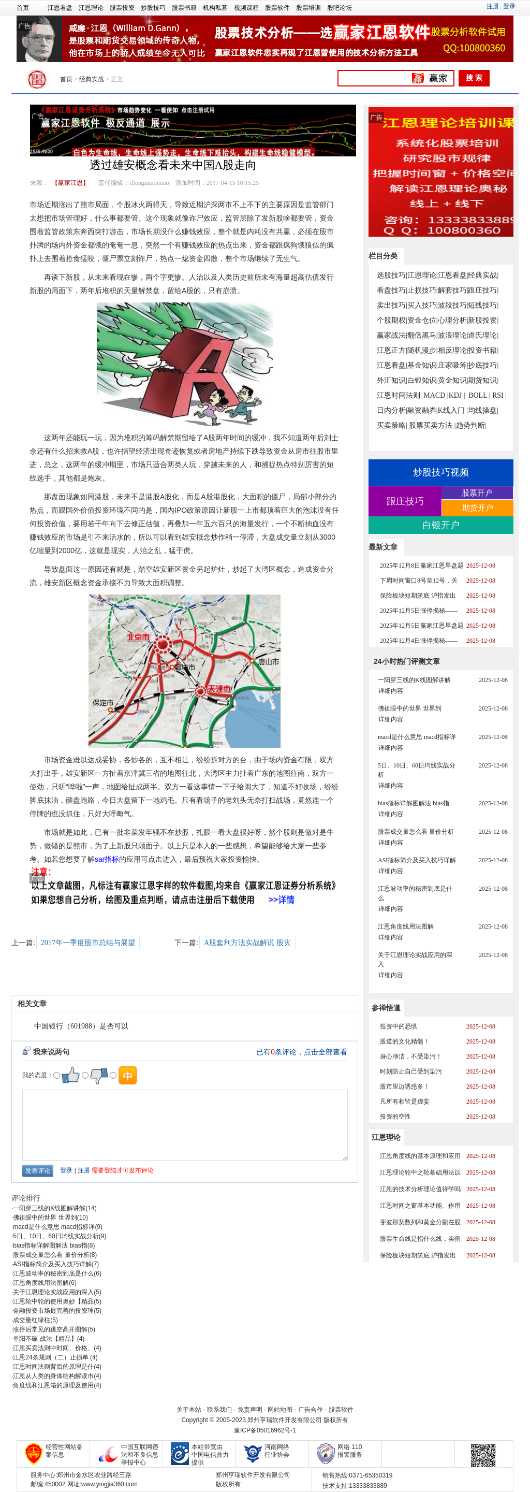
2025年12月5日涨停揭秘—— (419, 610)
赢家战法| (392, 335)
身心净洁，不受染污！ (411, 1056)
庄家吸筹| (453, 365)
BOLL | (479, 395)
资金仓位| (422, 320)
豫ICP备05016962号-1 (265, 1430)
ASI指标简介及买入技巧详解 (52, 1264)
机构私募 (215, 7)
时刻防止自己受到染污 (411, 1071)
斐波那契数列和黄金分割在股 (420, 1222)
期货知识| (483, 380)
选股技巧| (392, 275)
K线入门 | (453, 410)
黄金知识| (453, 380)
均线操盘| (483, 410)
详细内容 (390, 690)
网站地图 (280, 1409)
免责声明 (250, 1409)
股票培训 (308, 7)
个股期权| (392, 320)
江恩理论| (422, 275)
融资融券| (422, 410)
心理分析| (453, 320)
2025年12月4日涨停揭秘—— (419, 640)
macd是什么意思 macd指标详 (54, 1226)
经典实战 (91, 79)
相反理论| (453, 350)
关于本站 (188, 1409)
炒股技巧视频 (441, 472)
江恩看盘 (60, 7)
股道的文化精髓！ (405, 1041)
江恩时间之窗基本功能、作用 (420, 1205)
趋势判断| (471, 425)
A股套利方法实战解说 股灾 (247, 943)
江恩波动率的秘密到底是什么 (53, 1273)
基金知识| (422, 365)
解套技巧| (453, 290)
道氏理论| (483, 335)
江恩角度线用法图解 (41, 1282)
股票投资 (122, 7)
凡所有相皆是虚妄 (405, 1101)
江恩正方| (392, 350)
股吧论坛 (339, 7)
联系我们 (219, 1409)
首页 (23, 7)
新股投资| (483, 320)
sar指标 (107, 859)
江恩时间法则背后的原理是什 (53, 1366)
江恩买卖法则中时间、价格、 (53, 1348)
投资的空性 (395, 1116)
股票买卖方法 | (432, 425)
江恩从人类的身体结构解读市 (53, 1376)
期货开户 (477, 507)
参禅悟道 (386, 1008)
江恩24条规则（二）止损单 (51, 1357)
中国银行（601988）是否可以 (81, 1026)
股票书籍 (184, 7)
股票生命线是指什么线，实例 (420, 1238)
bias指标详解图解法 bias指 (50, 1245)
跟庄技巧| (483, 290)
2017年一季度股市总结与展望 (88, 943)
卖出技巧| (392, 305)
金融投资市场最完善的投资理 (53, 1310)
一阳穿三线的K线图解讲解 (49, 1208)
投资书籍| (483, 350)
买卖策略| (392, 425)
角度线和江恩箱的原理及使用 (53, 1385)
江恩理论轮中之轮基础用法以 (420, 1172)
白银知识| (422, 380)
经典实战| (483, 275)
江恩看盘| (453, 275)
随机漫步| (422, 350)
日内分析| (392, 410)
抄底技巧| (483, 365)
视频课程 (246, 7)
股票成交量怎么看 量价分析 (51, 1254)
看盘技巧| (392, 290)
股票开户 (477, 492)
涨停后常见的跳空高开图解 (50, 1329)
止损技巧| (422, 290)
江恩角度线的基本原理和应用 (420, 1156)
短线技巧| (483, 305)
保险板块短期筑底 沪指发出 (418, 595)
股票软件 (277, 7)
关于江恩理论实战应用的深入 (53, 1292)
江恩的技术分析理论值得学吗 (420, 1189)
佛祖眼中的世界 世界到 (45, 1217)
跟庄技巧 (405, 501)
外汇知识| (392, 380)
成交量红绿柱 (31, 1320)
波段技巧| (453, 305)
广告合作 (310, 1409)
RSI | (499, 395)
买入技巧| (422, 305)
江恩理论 (91, 7)
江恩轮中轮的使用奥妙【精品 (53, 1301)
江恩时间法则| (399, 395)
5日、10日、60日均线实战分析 (55, 1236)
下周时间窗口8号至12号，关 (419, 580)
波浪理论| (453, 335)
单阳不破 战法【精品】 (45, 1338)
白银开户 (441, 525)
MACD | (435, 395)
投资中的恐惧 (398, 1026)
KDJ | (457, 395)
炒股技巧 (153, 7)
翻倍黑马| (422, 335)
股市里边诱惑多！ (405, 1086)
